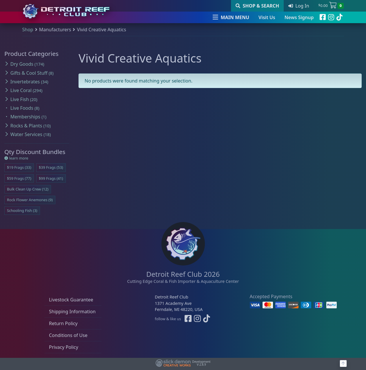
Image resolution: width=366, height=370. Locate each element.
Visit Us (266, 17)
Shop (27, 29)
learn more (16, 158)
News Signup (299, 17)
